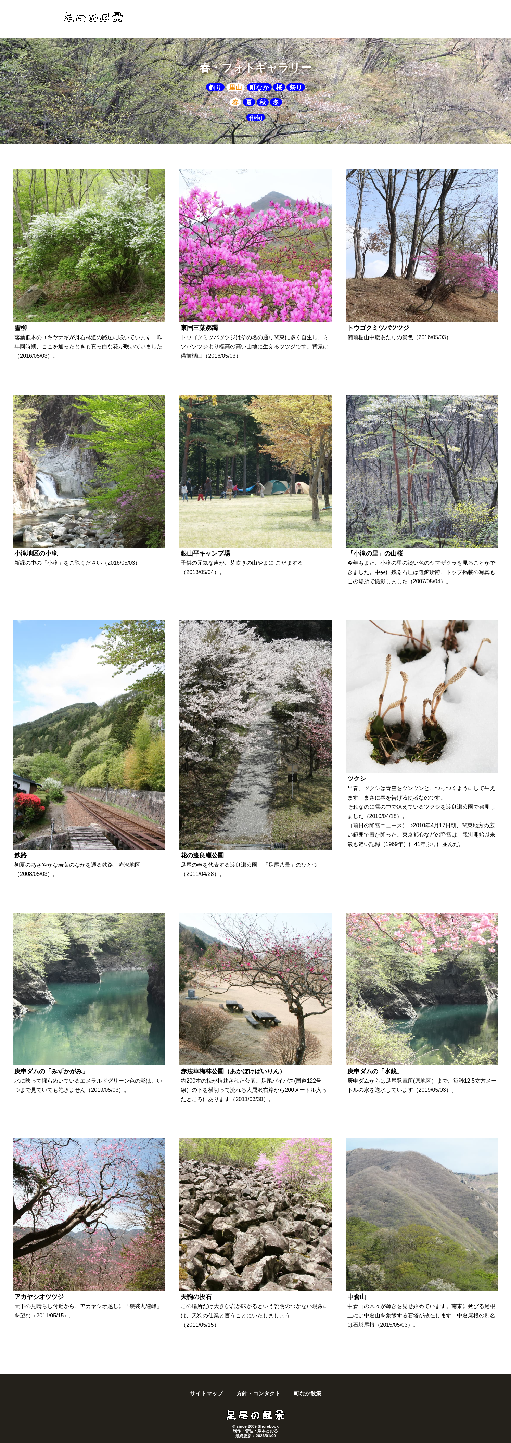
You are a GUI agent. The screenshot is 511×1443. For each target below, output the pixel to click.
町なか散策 (307, 1393)
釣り (215, 87)
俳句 (255, 117)
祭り (295, 87)
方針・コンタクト (258, 1393)
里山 (235, 87)
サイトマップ (206, 1393)
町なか (259, 87)
